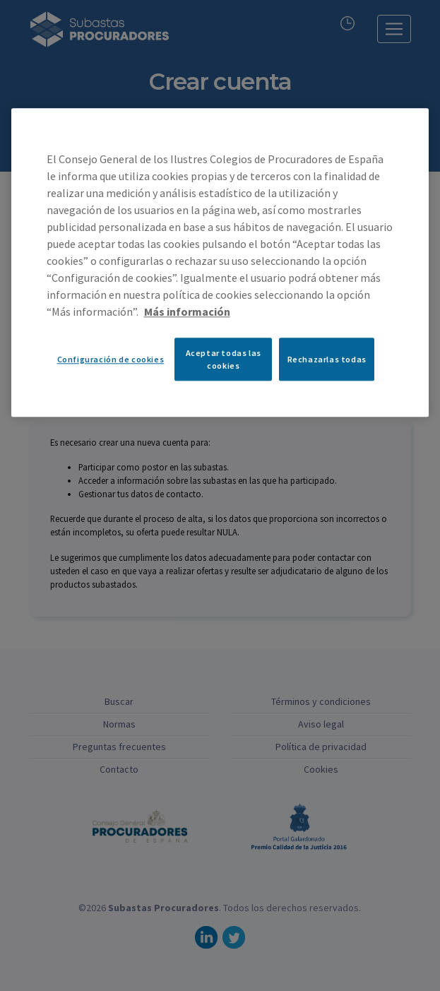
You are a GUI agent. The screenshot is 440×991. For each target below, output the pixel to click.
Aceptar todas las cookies (223, 359)
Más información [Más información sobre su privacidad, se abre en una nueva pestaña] (187, 312)
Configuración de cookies (111, 359)
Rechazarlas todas (327, 359)
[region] (220, 263)
